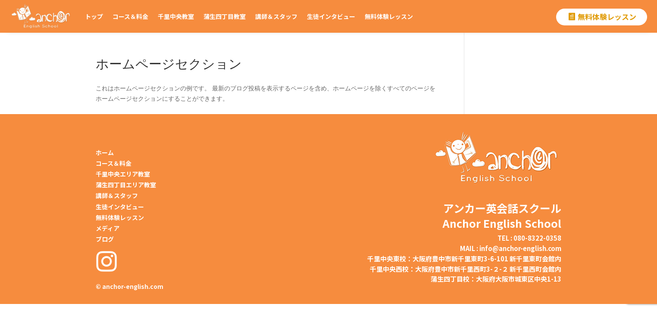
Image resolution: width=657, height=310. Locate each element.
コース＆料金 (130, 16)
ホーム (105, 152)
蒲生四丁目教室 (224, 16)
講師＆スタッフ (276, 16)
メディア (107, 228)
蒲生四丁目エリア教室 (126, 184)
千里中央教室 (176, 16)
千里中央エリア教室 (123, 174)
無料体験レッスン (389, 16)
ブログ (105, 239)
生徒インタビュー (331, 16)
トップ (94, 16)
